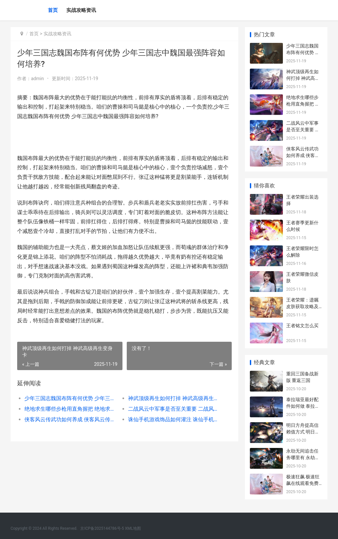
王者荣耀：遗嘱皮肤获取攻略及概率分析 (302, 306)
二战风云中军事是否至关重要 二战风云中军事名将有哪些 (174, 409)
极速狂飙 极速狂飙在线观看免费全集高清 (303, 483)
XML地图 (133, 528)
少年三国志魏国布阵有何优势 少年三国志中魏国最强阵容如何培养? (71, 398)
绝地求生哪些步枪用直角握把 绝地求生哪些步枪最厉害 (71, 409)
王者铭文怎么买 (302, 325)
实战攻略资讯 (81, 10)
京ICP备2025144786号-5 (102, 528)
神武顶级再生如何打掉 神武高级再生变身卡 (174, 398)
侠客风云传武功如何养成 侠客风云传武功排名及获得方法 (71, 419)
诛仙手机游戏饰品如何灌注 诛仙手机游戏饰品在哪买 (174, 419)
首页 (53, 10)
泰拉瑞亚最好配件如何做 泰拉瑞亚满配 (303, 406)
